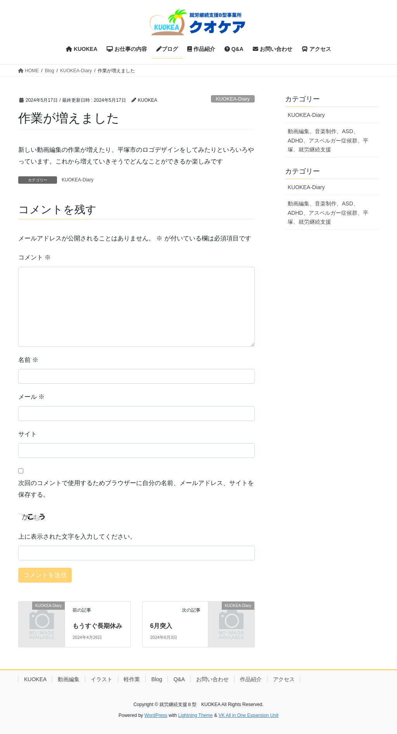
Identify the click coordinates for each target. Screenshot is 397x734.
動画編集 (68, 679)
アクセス (284, 679)
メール (31, 396)
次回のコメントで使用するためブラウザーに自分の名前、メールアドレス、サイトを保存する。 (136, 489)
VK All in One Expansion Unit (248, 715)
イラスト (101, 679)
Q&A (179, 679)
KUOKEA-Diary (233, 99)
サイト (27, 434)
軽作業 (132, 679)
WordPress (155, 715)
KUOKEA (35, 679)
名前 (28, 360)
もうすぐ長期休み (97, 626)
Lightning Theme (195, 715)
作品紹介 (251, 679)
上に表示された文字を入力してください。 (77, 536)
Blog (156, 679)
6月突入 (161, 626)
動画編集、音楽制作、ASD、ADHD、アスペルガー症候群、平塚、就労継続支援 (328, 140)
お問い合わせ (212, 679)
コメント (34, 257)
